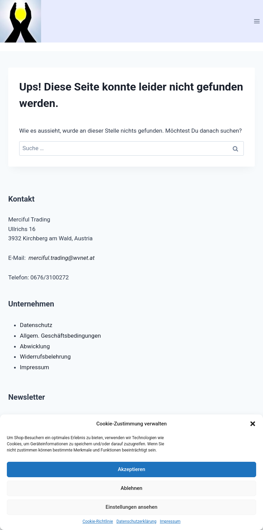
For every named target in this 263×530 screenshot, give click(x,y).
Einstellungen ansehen (131, 507)
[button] (252, 423)
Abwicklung (35, 346)
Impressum (170, 521)
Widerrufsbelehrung (45, 356)
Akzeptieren (131, 469)
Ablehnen (131, 488)
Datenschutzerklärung (136, 521)
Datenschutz (36, 325)
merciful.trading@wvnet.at (61, 257)
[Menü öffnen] (256, 21)
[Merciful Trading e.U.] (23, 21)
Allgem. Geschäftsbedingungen (60, 335)
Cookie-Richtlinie (98, 521)
